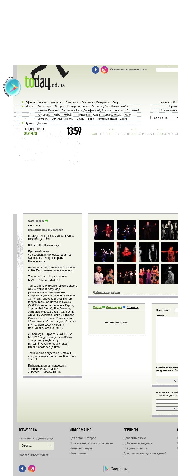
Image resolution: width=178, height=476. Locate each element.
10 (128, 134)
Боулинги (42, 118)
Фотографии (114, 307)
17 (154, 134)
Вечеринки (102, 102)
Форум (97, 307)
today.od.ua (28, 430)
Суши (96, 114)
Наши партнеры (81, 448)
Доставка (42, 123)
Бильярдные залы (62, 118)
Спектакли (72, 102)
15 (147, 134)
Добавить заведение (138, 443)
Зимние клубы (119, 106)
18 (157, 134)
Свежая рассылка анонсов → (128, 69)
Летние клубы (100, 106)
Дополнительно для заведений (145, 453)
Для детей (133, 110)
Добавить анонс (135, 438)
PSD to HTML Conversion (34, 454)
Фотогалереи (36, 220)
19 (161, 134)
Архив (123, 118)
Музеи (41, 110)
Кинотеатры (44, 106)
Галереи (53, 110)
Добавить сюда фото (106, 292)
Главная (164, 102)
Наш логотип (78, 453)
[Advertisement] (95, 174)
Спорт (116, 102)
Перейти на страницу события (45, 230)
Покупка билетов (135, 448)
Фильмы (42, 102)
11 (132, 134)
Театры (59, 106)
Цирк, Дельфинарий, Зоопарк (93, 110)
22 (172, 134)
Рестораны (43, 114)
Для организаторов (83, 438)
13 (139, 134)
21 (169, 134)
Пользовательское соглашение (91, 443)
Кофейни (69, 114)
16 (150, 134)
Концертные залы (77, 106)
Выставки (87, 102)
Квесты (119, 110)
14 (143, 134)
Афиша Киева (168, 110)
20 (165, 134)
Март (94, 134)
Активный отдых (107, 118)
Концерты (56, 102)
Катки (128, 114)
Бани (91, 118)
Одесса (26, 445)
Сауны (81, 118)
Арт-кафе (67, 110)
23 (176, 134)
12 (135, 134)
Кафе (57, 114)
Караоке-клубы (112, 114)
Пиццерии (84, 114)
